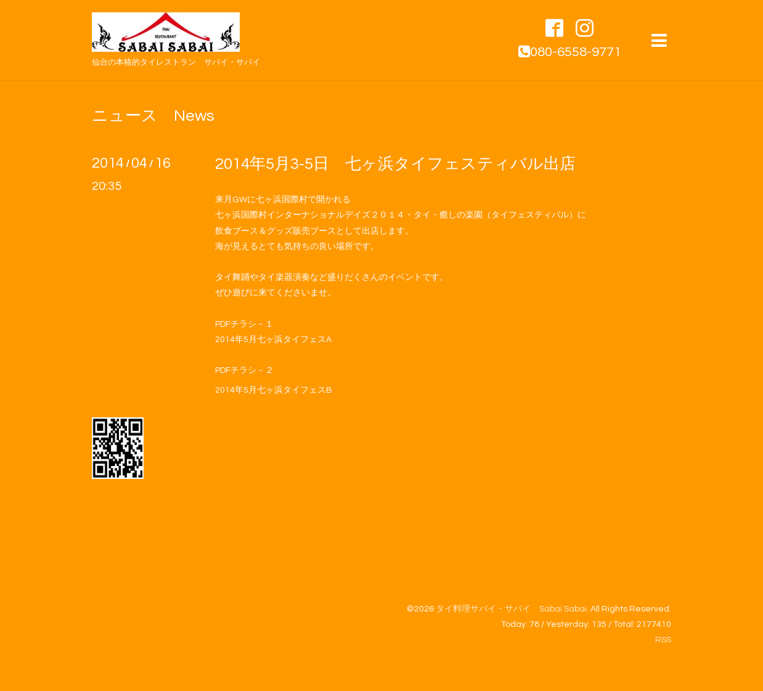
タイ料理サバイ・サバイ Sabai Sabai (511, 609)
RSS (663, 640)
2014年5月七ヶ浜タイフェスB (273, 390)
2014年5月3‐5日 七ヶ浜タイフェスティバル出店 (395, 164)
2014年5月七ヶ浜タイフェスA (273, 339)
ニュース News (153, 116)
